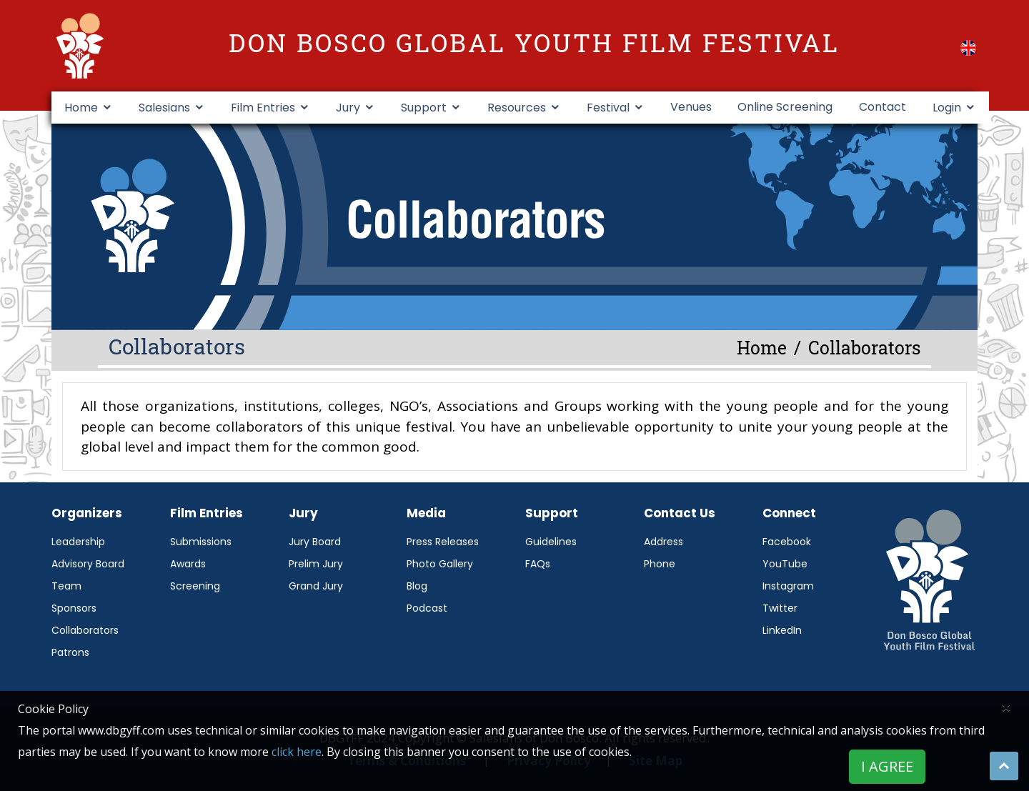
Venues (691, 107)
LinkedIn (782, 630)
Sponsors (73, 608)
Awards (188, 564)
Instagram (788, 586)
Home (81, 107)
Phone (659, 564)
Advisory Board (87, 564)
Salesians (164, 107)
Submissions (201, 541)
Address (663, 541)
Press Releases (443, 541)
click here (297, 752)
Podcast (427, 608)
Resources (516, 107)
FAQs (537, 564)
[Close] (1006, 706)
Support (424, 107)
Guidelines (551, 541)
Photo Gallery (440, 564)
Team (66, 586)
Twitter (779, 608)
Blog (417, 586)
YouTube (784, 564)
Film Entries (263, 107)
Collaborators (85, 630)
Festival (608, 107)
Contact (882, 107)
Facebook (786, 541)
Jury (348, 107)
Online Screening (784, 107)
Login (947, 107)
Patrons (70, 652)
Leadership (78, 541)
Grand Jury (316, 586)
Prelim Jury (316, 564)
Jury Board (315, 541)
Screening (195, 586)
